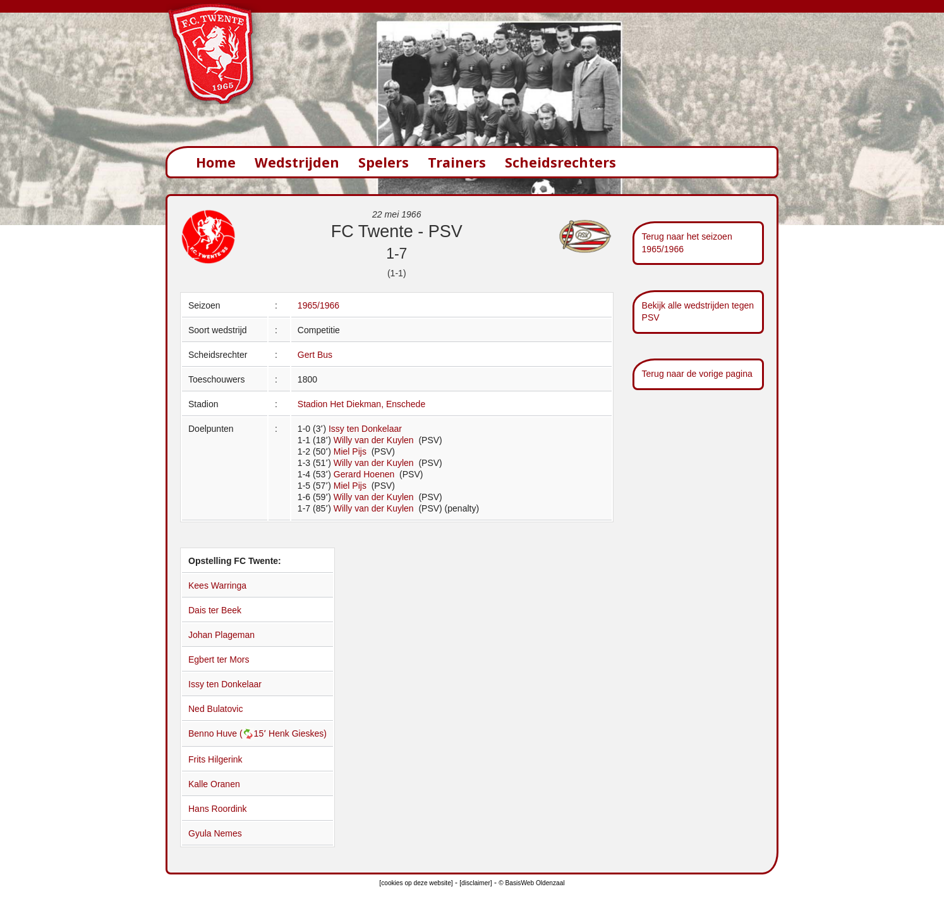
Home (216, 162)
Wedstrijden (297, 162)
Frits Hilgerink (215, 759)
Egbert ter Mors (218, 659)
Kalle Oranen (214, 784)
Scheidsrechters (560, 162)
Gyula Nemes (215, 833)
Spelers (383, 162)
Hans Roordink (217, 809)
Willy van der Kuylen (375, 440)
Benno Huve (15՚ (228, 733)
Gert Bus (315, 355)
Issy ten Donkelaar (365, 429)
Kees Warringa (217, 585)
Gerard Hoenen (365, 474)
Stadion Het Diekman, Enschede (361, 404)
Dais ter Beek (214, 610)
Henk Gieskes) (298, 733)
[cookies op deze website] (415, 883)
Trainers (457, 162)
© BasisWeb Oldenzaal (531, 883)
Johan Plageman (221, 635)
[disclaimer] (475, 883)
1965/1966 (318, 305)
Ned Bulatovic (215, 709)
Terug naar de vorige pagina (697, 374)
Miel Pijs (351, 451)
